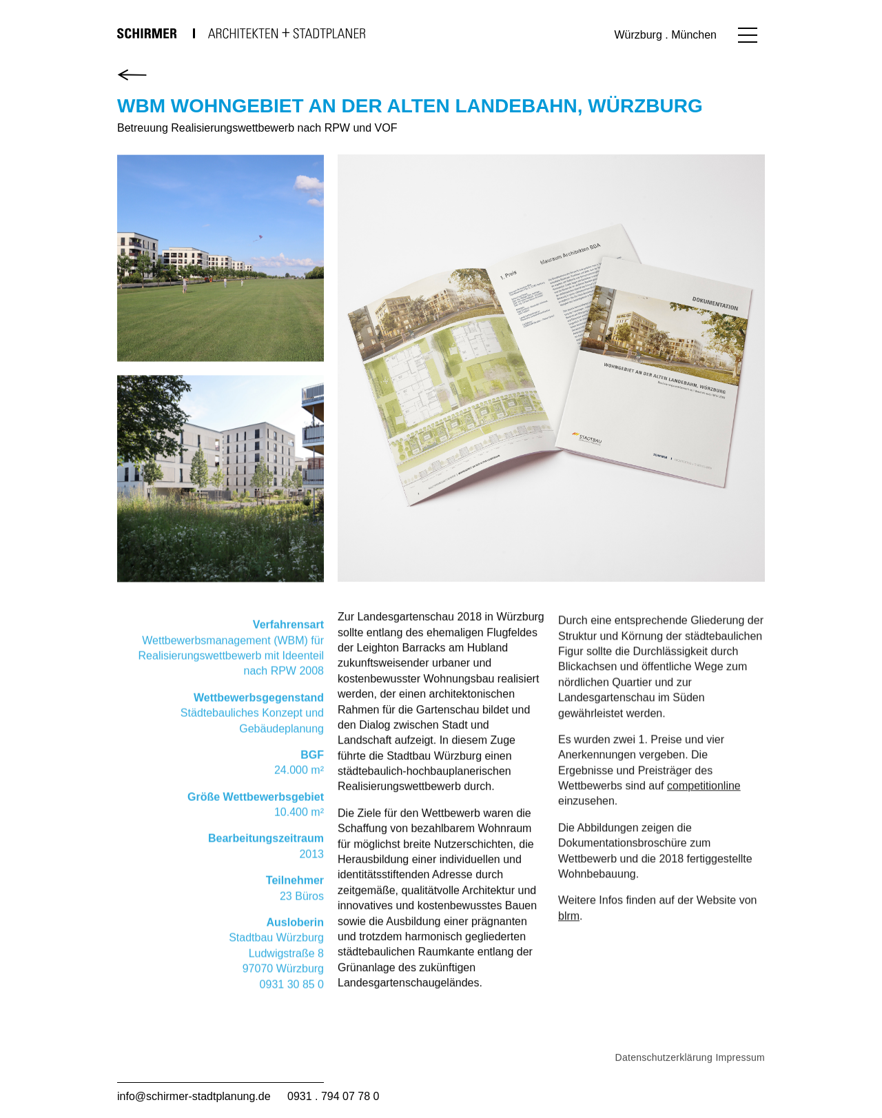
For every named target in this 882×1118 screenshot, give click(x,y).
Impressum (740, 1078)
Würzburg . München (665, 35)
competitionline (704, 803)
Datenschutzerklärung (663, 1078)
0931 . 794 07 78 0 (333, 1096)
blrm (569, 933)
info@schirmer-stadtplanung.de (194, 1096)
